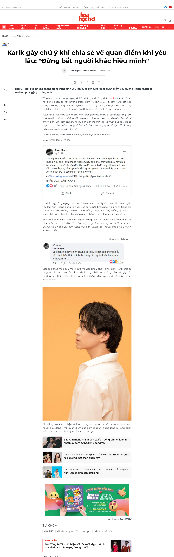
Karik (111, 98)
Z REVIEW (133, 27)
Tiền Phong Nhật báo (93, 7)
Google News (4, 44)
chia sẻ (75, 82)
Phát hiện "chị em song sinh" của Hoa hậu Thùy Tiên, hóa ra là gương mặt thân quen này (97, 456)
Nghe (5, 90)
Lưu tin (5, 105)
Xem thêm (170, 27)
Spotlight (146, 27)
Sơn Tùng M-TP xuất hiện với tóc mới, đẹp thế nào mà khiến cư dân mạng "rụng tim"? (75, 546)
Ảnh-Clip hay (118, 27)
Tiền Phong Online (69, 7)
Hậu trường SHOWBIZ (82, 27)
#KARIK (48, 531)
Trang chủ (4, 27)
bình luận (99, 82)
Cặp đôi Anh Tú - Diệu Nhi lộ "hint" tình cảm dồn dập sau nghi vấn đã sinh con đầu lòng (96, 471)
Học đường (46, 27)
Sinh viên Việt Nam (118, 7)
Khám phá (24, 27)
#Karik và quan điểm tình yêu (74, 531)
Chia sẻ (5, 97)
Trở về (5, 119)
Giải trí (35, 27)
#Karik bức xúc (104, 531)
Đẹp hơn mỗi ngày (62, 27)
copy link (87, 82)
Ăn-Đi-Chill (104, 27)
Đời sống (11, 27)
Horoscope (159, 27)
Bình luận (5, 112)
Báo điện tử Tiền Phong (87, 17)
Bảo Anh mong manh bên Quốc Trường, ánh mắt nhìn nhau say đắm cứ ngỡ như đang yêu (95, 441)
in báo (93, 82)
